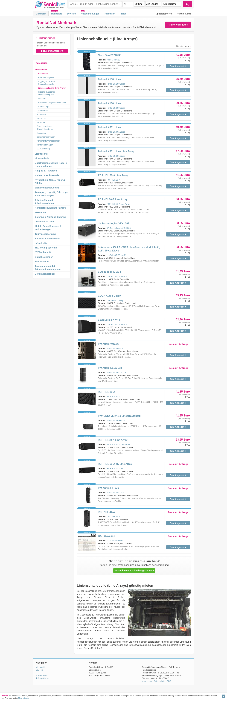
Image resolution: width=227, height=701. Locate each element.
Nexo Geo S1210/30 (109, 55)
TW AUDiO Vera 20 (115, 348)
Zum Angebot (178, 66)
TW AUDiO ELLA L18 (116, 372)
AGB (169, 681)
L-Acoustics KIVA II (109, 272)
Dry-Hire (71, 13)
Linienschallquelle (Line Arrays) (52, 88)
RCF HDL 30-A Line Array (118, 204)
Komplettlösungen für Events (51, 208)
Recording (41, 133)
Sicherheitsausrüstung (47, 187)
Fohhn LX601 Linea (109, 127)
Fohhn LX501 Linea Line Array (116, 151)
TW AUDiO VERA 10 (116, 420)
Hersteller (110, 13)
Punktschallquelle (46, 77)
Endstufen (41, 114)
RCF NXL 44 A (113, 517)
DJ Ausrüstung (43, 149)
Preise (123, 13)
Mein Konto (184, 13)
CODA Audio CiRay (109, 295)
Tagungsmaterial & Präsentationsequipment (48, 268)
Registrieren (164, 13)
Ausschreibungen (90, 13)
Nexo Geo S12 (113, 60)
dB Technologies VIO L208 (119, 228)
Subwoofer (43, 110)
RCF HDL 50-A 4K (115, 468)
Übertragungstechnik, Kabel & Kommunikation (51, 164)
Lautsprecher (42, 73)
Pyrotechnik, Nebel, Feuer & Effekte (50, 181)
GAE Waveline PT (108, 536)
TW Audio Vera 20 (108, 344)
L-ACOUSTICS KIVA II (117, 276)
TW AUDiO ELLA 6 (115, 492)
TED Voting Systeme (46, 247)
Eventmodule (42, 261)
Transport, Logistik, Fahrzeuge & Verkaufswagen (51, 194)
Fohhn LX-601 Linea (116, 132)
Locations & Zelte (44, 221)
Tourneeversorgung (45, 234)
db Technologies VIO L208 (113, 223)
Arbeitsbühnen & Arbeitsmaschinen (45, 202)
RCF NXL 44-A (106, 512)
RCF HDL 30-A (106, 392)
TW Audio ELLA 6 (108, 488)
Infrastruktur (41, 243)
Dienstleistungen (44, 257)
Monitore (42, 98)
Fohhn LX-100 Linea (116, 108)
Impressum (147, 681)
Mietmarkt (41, 13)
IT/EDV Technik (43, 252)
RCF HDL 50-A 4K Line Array (115, 464)
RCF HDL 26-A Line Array (113, 175)
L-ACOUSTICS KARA (116, 255)
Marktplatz (56, 13)
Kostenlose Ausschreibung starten (134, 570)
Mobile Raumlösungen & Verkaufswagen (48, 228)
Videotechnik (42, 158)
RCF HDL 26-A (113, 180)
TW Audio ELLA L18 (110, 368)
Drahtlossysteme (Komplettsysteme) (45, 127)
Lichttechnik (41, 154)
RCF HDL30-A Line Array (112, 199)
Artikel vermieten (178, 24)
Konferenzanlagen (45, 145)
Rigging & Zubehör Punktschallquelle (46, 82)
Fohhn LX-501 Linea (116, 156)
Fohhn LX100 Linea (109, 103)
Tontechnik (41, 69)
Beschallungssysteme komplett (52, 102)
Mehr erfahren (23, 698)
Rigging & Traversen (46, 170)
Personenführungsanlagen (48, 141)
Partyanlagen (44, 106)
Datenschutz (159, 681)
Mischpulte (41, 118)
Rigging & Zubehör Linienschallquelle (46, 93)
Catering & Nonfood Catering (50, 217)
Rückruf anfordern (52, 51)
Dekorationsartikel (45, 274)
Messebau (40, 212)
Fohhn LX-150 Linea (116, 84)
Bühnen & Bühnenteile (47, 175)
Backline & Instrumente (47, 238)
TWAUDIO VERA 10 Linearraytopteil (119, 416)
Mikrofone (41, 122)
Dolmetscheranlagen (46, 137)
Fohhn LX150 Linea (109, 79)
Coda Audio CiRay (115, 300)
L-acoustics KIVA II (109, 320)
